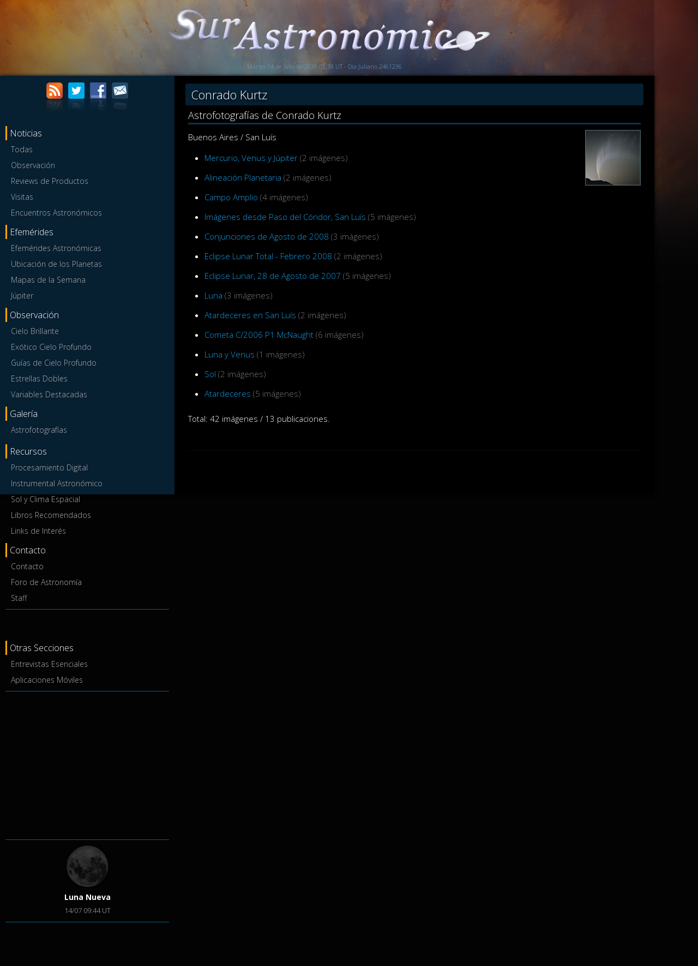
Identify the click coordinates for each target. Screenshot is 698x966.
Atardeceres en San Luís (250, 314)
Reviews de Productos (49, 181)
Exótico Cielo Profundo (51, 347)
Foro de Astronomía (46, 582)
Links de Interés (38, 531)
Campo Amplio (231, 197)
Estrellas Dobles (39, 378)
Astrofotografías (39, 430)
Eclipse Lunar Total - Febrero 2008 (268, 256)
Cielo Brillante (35, 331)
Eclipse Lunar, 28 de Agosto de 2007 (272, 275)
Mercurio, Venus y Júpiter (251, 157)
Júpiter (22, 295)
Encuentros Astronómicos (56, 212)
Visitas (22, 197)
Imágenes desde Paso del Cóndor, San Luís (285, 216)
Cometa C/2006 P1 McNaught (259, 334)
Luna (213, 295)
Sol (210, 373)
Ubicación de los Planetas (56, 264)
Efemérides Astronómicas (56, 248)
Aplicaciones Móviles (47, 680)
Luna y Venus (229, 354)
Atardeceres (227, 393)
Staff (19, 598)
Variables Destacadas (49, 394)
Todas (22, 149)
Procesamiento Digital (49, 467)
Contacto (27, 566)
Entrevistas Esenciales (49, 664)
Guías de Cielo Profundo (54, 362)
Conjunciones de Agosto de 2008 (266, 236)
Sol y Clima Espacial (45, 499)
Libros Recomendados (51, 515)
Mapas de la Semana (48, 280)
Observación (33, 165)
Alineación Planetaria (242, 177)
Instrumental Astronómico (57, 483)
